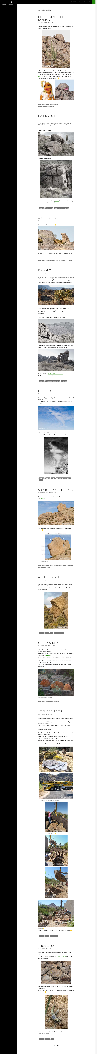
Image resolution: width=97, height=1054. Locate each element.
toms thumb (46, 567)
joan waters (49, 701)
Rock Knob (64, 260)
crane (47, 935)
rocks (70, 260)
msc (40, 567)
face (52, 565)
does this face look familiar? (51, 18)
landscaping (54, 935)
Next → (59, 1045)
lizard (47, 1039)
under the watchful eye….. (55, 489)
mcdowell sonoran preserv (66, 565)
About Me (73, 1)
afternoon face (49, 577)
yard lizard (46, 945)
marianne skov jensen (8, 2)
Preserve (42, 498)
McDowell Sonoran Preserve (55, 374)
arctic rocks (47, 217)
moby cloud (46, 390)
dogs (47, 565)
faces (47, 104)
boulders (41, 104)
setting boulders (50, 711)
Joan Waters (48, 655)
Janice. (40, 76)
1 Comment (50, 714)
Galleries (89, 1)
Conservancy (57, 202)
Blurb (57, 201)
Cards (83, 1)
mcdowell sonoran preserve (46, 106)
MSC (56, 496)
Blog (79, 1)
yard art (56, 701)
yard (52, 1039)
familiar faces (47, 116)
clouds (48, 478)
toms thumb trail (59, 633)
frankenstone (54, 104)
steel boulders (48, 642)
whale (41, 480)
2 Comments (52, 22)
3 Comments (52, 645)
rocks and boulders (61, 956)
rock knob (45, 270)
